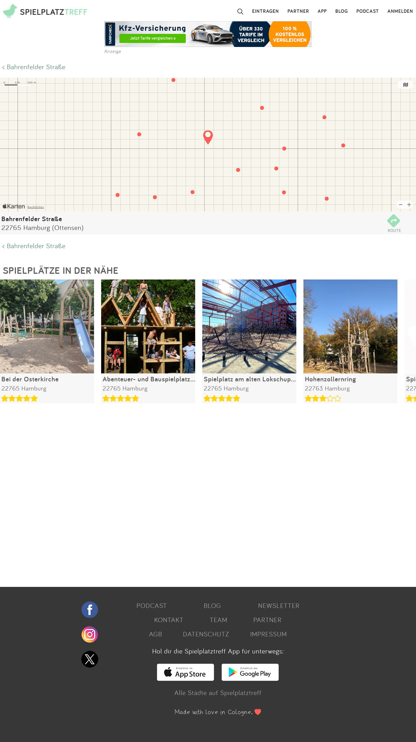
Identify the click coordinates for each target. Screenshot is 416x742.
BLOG (341, 11)
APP (322, 11)
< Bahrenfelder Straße (34, 66)
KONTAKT (168, 619)
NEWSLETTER (278, 605)
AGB (155, 634)
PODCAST (367, 11)
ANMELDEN (400, 11)
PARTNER (298, 11)
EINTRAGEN (265, 11)
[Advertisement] (171, 493)
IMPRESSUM (268, 634)
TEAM (218, 619)
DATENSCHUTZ (206, 634)
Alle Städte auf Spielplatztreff (218, 692)
